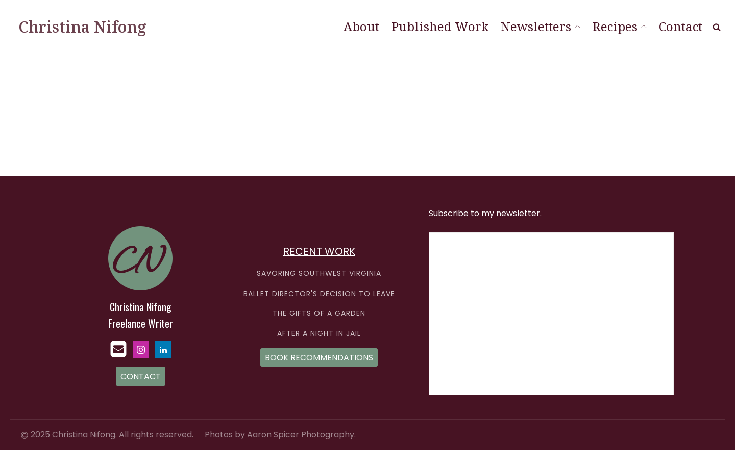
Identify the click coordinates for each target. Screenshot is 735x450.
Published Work (439, 26)
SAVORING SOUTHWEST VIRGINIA (319, 273)
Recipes (620, 26)
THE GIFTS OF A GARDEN (319, 313)
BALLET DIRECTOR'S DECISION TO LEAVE (319, 294)
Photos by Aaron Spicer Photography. (280, 434)
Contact (680, 26)
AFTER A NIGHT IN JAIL (319, 333)
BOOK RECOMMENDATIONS (319, 357)
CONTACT (140, 376)
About (361, 26)
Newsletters (540, 26)
